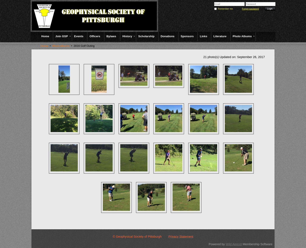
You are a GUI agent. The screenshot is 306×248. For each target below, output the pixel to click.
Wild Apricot (234, 244)
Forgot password (250, 8)
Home (44, 45)
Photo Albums (60, 45)
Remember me (225, 8)
